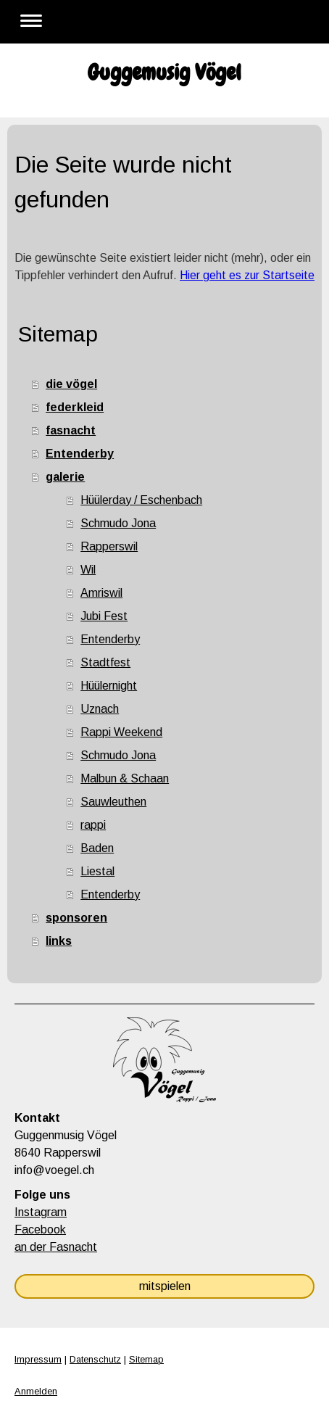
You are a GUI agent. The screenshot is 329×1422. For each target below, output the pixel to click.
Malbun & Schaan (124, 778)
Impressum (38, 1359)
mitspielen (165, 1286)
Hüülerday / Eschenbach (141, 500)
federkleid (75, 407)
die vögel (71, 384)
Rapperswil (109, 546)
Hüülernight (108, 685)
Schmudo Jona (118, 523)
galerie (65, 477)
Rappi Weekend (121, 732)
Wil (88, 569)
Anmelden (35, 1391)
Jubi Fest (104, 616)
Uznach (99, 709)
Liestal (97, 871)
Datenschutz (95, 1359)
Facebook (40, 1229)
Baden (97, 848)
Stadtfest (105, 662)
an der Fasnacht (55, 1247)
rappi (93, 825)
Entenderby (80, 453)
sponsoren (76, 918)
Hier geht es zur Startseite (247, 275)
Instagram (40, 1212)
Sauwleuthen (113, 801)
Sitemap (146, 1359)
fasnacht (71, 430)
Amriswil (101, 593)
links (59, 941)
